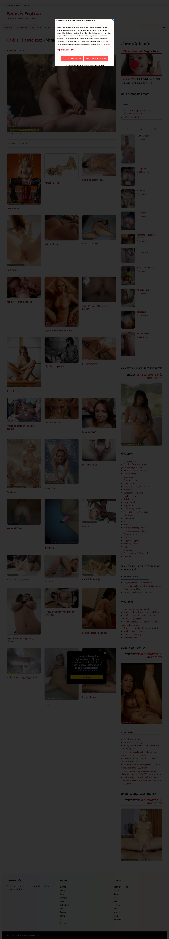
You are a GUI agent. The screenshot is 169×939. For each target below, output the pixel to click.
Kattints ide (106, 44)
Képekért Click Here (65, 50)
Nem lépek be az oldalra (96, 58)
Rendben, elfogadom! (72, 58)
